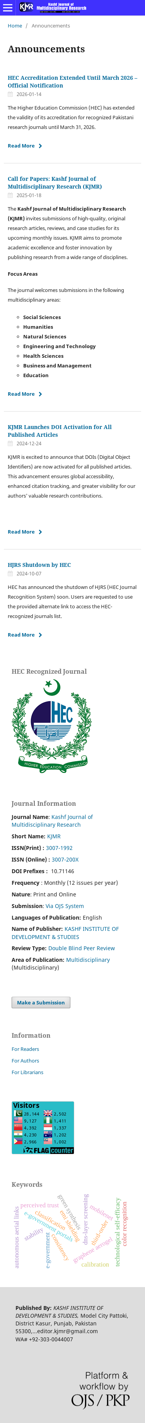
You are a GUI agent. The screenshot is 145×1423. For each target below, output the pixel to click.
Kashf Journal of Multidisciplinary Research (52, 820)
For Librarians (27, 1072)
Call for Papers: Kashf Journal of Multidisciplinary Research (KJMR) (55, 182)
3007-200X (65, 859)
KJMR (54, 836)
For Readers (25, 1048)
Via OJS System (65, 906)
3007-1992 (59, 847)
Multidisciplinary (88, 959)
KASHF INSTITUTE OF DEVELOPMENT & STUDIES (65, 932)
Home (15, 25)
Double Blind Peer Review (81, 948)
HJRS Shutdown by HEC (39, 564)
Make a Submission (41, 1002)
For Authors (25, 1060)
